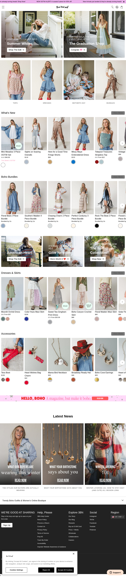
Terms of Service (43, 533)
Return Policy (42, 520)
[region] (40, 563)
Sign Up (6, 525)
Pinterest (93, 530)
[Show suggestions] (118, 517)
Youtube (92, 526)
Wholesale (72, 533)
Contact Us (41, 526)
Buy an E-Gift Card (75, 526)
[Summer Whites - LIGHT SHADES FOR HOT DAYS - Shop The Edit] (31, 34)
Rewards (72, 523)
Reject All (46, 570)
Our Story (72, 516)
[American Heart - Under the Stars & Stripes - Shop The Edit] (21, 251)
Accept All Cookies (65, 570)
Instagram (93, 516)
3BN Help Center (43, 516)
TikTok (92, 520)
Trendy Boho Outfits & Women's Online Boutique (63, 500)
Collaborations (74, 537)
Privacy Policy (42, 530)
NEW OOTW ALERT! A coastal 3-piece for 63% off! (57, 1)
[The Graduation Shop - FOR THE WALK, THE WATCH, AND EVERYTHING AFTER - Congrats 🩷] (94, 34)
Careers (71, 540)
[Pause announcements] (124, 1)
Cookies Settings (16, 570)
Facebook (93, 523)
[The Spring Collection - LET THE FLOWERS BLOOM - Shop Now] (104, 251)
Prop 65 (40, 537)
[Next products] (122, 143)
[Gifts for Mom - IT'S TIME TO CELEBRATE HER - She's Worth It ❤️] (63, 251)
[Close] (73, 553)
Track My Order (42, 540)
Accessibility (41, 543)
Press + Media (74, 530)
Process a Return (43, 523)
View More (118, 113)
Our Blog (72, 520)
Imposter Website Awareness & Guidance (51, 547)
